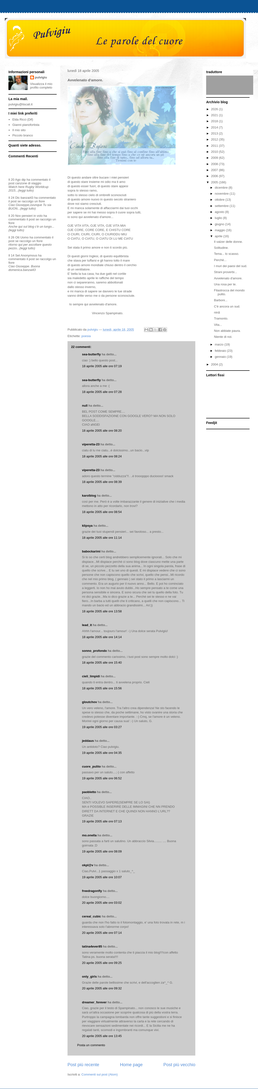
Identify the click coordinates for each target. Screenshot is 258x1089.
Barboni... (220, 300)
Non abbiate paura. (227, 331)
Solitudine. (221, 248)
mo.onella (89, 835)
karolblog (89, 495)
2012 (215, 139)
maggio (220, 230)
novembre (222, 193)
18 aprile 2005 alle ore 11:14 (102, 537)
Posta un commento (91, 1045)
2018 (215, 121)
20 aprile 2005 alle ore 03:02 (102, 902)
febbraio (221, 350)
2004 (215, 364)
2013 (215, 133)
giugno (220, 224)
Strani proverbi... (225, 272)
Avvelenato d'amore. (228, 278)
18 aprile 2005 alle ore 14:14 (102, 637)
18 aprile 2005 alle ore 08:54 (102, 512)
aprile (219, 236)
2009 (215, 158)
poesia (86, 336)
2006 (215, 176)
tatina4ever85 (92, 946)
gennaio (221, 357)
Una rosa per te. (225, 284)
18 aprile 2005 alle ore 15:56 (102, 688)
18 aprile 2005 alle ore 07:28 (102, 392)
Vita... (218, 325)
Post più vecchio (179, 1064)
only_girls (89, 976)
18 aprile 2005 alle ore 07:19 (102, 366)
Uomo (24, 237)
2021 (215, 115)
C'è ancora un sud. (227, 306)
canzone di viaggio (28, 183)
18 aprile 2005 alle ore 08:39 (102, 482)
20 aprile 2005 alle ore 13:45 (102, 1036)
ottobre (220, 199)
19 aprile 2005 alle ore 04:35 (102, 753)
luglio (219, 218)
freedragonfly (92, 891)
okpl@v (87, 865)
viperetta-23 (91, 444)
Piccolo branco (22, 135)
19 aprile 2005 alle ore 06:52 (102, 778)
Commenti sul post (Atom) (99, 1074)
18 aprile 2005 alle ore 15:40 (102, 662)
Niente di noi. (223, 337)
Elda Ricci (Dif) (22, 119)
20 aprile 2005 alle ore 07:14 (102, 933)
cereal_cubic (91, 916)
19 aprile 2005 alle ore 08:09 (102, 851)
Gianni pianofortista (25, 125)
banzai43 (27, 197)
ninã (217, 312)
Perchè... (220, 260)
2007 (215, 170)
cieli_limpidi (91, 676)
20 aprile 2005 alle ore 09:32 (102, 988)
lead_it (87, 625)
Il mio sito (19, 130)
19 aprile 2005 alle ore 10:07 (102, 877)
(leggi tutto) (26, 190)
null (85, 405)
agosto (220, 212)
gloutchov (89, 702)
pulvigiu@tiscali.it (20, 104)
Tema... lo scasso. (226, 254)
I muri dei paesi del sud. (230, 266)
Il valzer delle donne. (228, 241)
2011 (215, 145)
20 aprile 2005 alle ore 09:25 (102, 963)
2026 (215, 109)
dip (23, 179)
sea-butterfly (91, 354)
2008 (215, 164)
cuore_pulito (91, 766)
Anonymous (29, 255)
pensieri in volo (32, 216)
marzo (219, 344)
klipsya (87, 525)
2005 (215, 182)
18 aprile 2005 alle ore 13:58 (102, 611)
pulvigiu (41, 77)
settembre (222, 206)
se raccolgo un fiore (31, 201)
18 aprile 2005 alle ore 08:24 (102, 456)
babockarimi (91, 551)
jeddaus (88, 741)
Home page (131, 1064)
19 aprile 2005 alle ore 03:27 (102, 727)
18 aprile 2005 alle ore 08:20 (102, 430)
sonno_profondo (94, 651)
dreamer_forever (94, 1002)
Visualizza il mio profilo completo (41, 85)
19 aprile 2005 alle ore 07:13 (102, 821)
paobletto (89, 792)
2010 (215, 152)
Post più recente (83, 1064)
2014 (215, 127)
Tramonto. (221, 318)
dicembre (222, 187)
